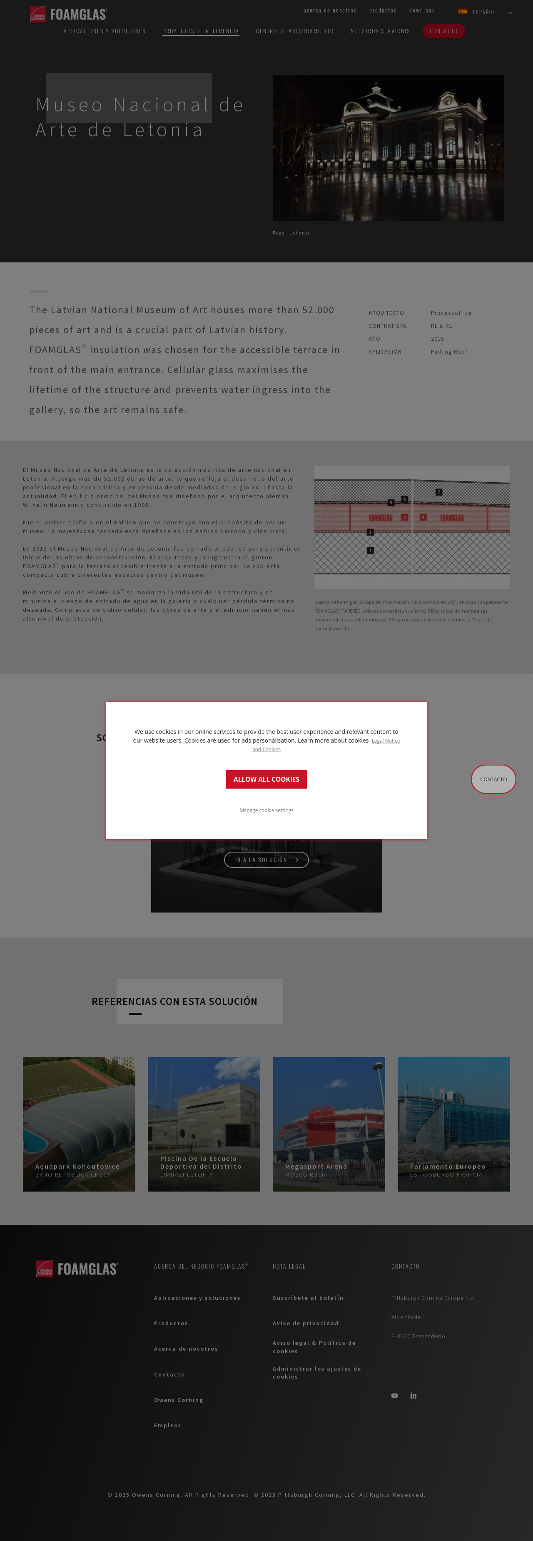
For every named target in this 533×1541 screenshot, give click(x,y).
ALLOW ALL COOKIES (266, 779)
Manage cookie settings (266, 809)
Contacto (493, 779)
